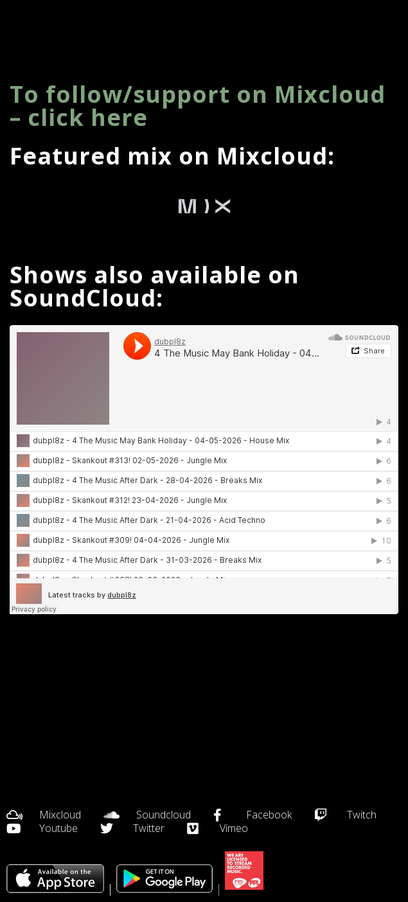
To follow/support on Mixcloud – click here (198, 105)
